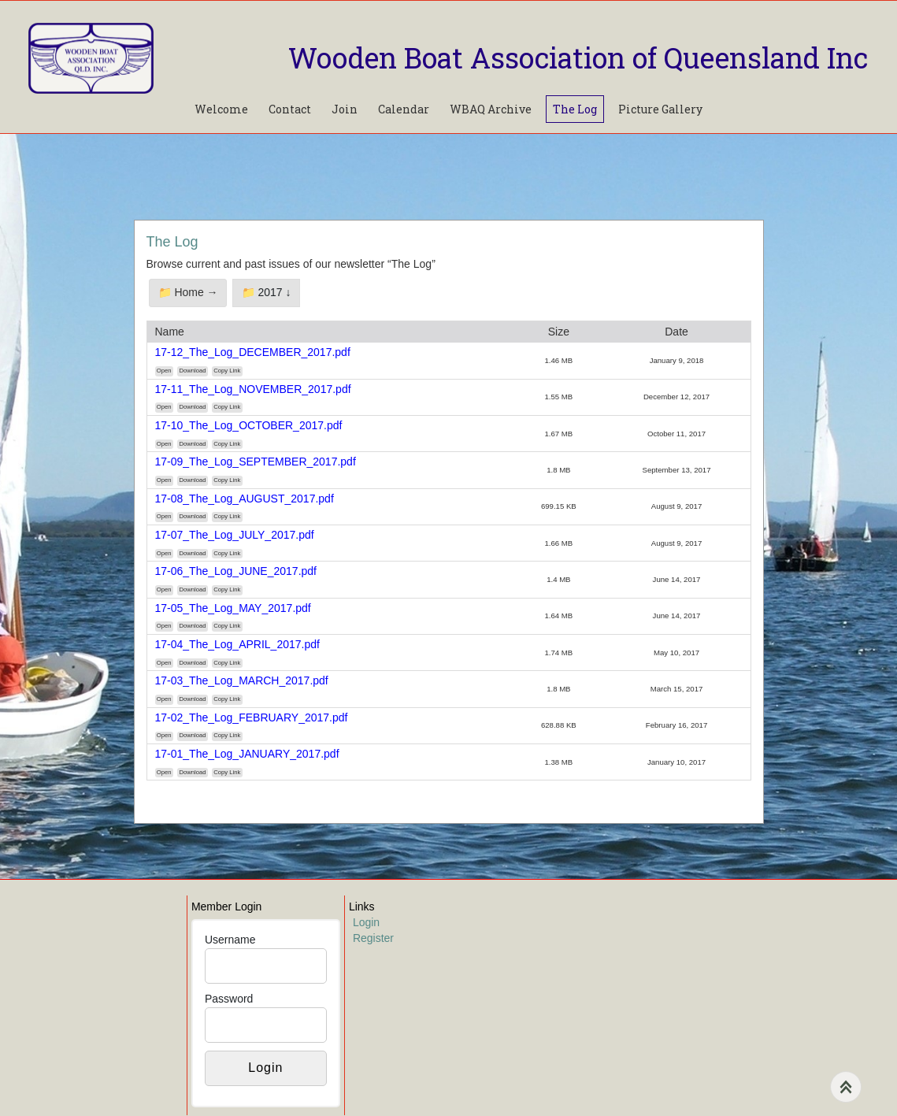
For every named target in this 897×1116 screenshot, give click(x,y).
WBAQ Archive (491, 109)
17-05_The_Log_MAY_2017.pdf (233, 608)
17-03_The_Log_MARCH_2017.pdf (241, 680)
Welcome (221, 109)
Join (345, 109)
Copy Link (226, 370)
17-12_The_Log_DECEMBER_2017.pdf (252, 352)
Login (366, 922)
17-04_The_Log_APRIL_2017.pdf (237, 644)
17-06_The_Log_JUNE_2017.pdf (236, 571)
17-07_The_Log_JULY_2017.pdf (234, 534)
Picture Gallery (660, 109)
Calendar (403, 109)
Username (230, 939)
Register (373, 938)
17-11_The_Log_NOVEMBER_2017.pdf (253, 389)
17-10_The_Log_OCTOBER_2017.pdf (249, 425)
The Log (575, 109)
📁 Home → (188, 292)
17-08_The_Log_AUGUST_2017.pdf (244, 498)
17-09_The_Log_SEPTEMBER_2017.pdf (255, 461)
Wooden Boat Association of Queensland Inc (578, 57)
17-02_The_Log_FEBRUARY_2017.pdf (251, 717)
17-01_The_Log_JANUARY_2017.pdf (247, 753)
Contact (290, 109)
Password (229, 998)
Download (192, 370)
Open (164, 370)
